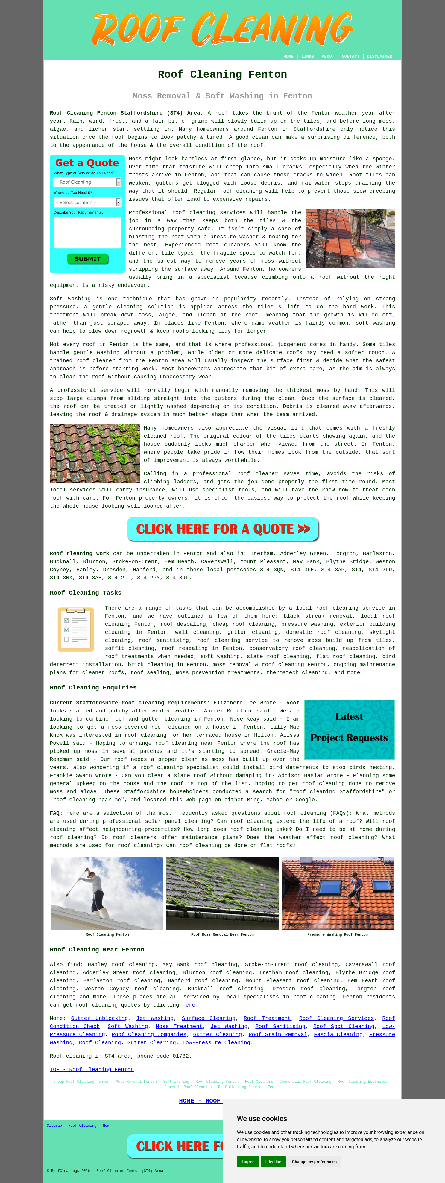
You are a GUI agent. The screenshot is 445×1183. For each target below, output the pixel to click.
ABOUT (328, 56)
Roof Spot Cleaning (343, 1027)
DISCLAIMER (379, 56)
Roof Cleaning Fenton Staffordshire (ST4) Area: (126, 113)
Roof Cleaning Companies (149, 1035)
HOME (288, 56)
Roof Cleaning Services (336, 1018)
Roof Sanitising (280, 1027)
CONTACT (350, 56)
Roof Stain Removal (278, 1035)
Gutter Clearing (151, 1043)
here (188, 1005)
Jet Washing (155, 1018)
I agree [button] (248, 1161)
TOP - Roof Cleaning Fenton (92, 1070)
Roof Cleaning (100, 1043)
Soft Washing (128, 1027)
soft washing (220, 657)
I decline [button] (273, 1161)
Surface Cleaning (209, 1018)
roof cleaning (305, 813)
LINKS (307, 56)
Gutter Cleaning (217, 1035)
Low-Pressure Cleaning (216, 1043)
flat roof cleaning (345, 657)
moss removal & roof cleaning (258, 665)
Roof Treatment (267, 1018)
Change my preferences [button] (314, 1161)
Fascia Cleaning (338, 1035)
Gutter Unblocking (99, 1018)
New (106, 1126)
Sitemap (54, 1126)
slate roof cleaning (278, 657)
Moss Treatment (179, 1027)
